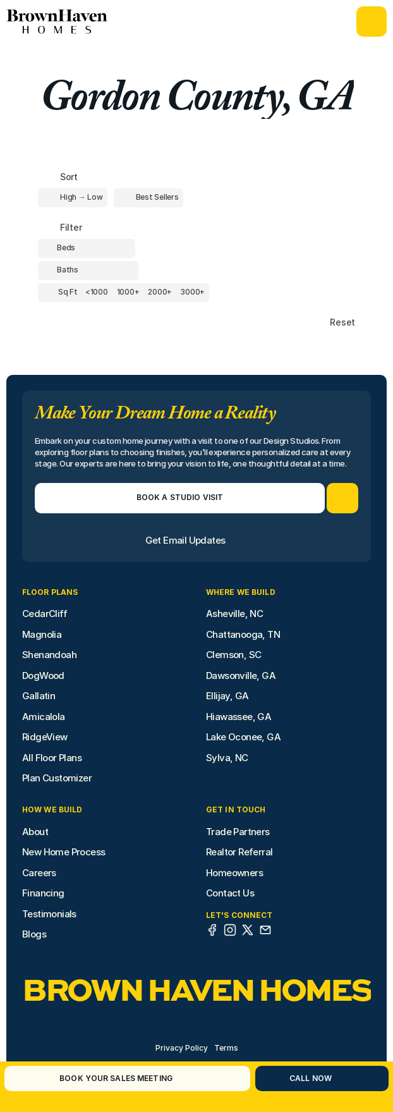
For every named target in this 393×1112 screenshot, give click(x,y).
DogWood (43, 675)
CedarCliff (44, 614)
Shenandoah (49, 655)
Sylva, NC (227, 758)
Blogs (34, 934)
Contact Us (230, 893)
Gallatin (38, 696)
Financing (43, 893)
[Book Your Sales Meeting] (111, 1078)
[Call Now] (306, 1078)
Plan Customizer (57, 778)
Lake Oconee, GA (243, 737)
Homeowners (234, 873)
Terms (226, 1048)
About (35, 832)
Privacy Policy (181, 1048)
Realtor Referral (239, 852)
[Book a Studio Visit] (180, 498)
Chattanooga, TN (243, 634)
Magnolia (41, 634)
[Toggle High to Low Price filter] (72, 197)
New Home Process (63, 852)
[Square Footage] (96, 292)
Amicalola (43, 717)
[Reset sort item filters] (315, 323)
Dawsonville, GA (240, 675)
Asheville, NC (234, 614)
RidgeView (45, 737)
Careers (39, 873)
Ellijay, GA (227, 696)
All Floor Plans (52, 758)
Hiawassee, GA (238, 717)
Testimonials (49, 914)
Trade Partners (238, 832)
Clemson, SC (233, 655)
